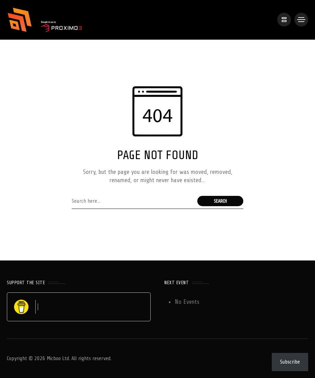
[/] (284, 19)
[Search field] (133, 201)
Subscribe (290, 362)
